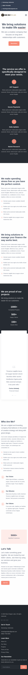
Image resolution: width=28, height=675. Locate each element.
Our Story (4, 644)
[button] (12, 393)
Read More (14, 42)
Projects (3, 647)
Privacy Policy (5, 652)
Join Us (5, 582)
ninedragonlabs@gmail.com (9, 8)
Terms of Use (5, 649)
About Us (3, 641)
